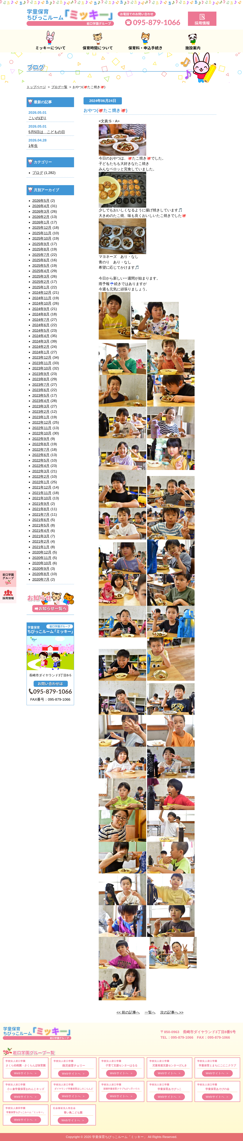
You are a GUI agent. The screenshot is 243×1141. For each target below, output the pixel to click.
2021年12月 (41, 487)
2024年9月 (41, 309)
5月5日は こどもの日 (46, 132)
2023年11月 (41, 363)
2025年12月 (41, 228)
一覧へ (150, 1012)
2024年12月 (41, 293)
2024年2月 (41, 347)
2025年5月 (41, 266)
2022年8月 (41, 444)
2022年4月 (41, 466)
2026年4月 (41, 206)
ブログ (37, 173)
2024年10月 (41, 303)
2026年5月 (41, 201)
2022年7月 (41, 450)
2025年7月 (41, 255)
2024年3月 (41, 341)
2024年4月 (41, 336)
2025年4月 (41, 271)
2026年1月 (41, 222)
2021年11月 (41, 493)
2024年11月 (41, 298)
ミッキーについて (50, 41)
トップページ (36, 87)
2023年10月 (41, 368)
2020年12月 (41, 552)
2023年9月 (41, 374)
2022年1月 (41, 482)
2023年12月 (41, 357)
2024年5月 (41, 330)
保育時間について (98, 41)
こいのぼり (37, 118)
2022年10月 (41, 433)
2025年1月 (41, 287)
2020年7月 (41, 579)
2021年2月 (41, 541)
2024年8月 (41, 314)
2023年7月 (41, 385)
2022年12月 (41, 422)
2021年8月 (41, 509)
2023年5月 (41, 395)
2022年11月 (41, 428)
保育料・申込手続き (145, 41)
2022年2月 (41, 477)
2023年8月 (41, 379)
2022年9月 (41, 439)
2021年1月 (41, 547)
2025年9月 (41, 244)
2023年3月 (41, 406)
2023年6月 (41, 390)
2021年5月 (41, 525)
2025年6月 (41, 260)
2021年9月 (41, 504)
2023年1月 (41, 417)
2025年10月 (41, 238)
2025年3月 (41, 276)
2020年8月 (41, 574)
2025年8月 (41, 249)
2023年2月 (41, 412)
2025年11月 (41, 233)
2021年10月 (41, 498)
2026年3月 (41, 211)
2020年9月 (41, 569)
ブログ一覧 (59, 87)
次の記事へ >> (171, 1012)
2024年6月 (41, 325)
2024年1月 (41, 352)
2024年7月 (41, 320)
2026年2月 (41, 217)
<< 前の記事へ (128, 1012)
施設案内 (192, 41)
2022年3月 (41, 471)
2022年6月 (41, 455)
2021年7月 (41, 514)
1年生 (33, 146)
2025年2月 (41, 282)
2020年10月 (41, 563)
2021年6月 (41, 520)
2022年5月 (41, 460)
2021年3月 (41, 536)
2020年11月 (41, 558)
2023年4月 (41, 401)
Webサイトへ (25, 1073)
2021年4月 (41, 531)
